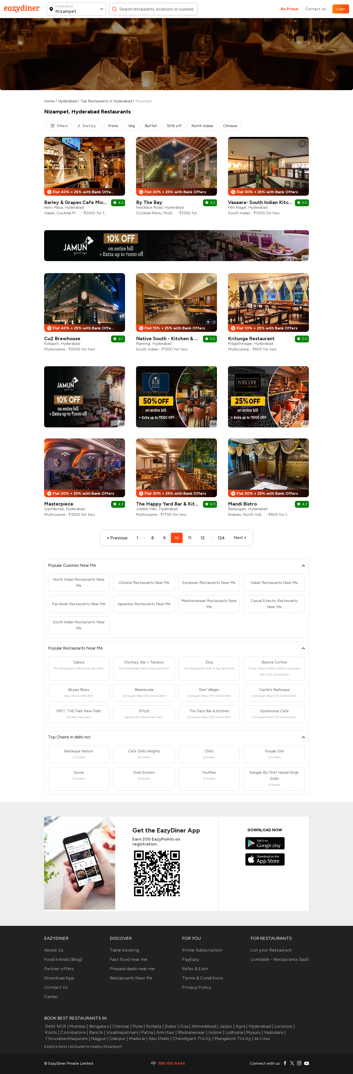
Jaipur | (226, 1026)
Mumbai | (78, 1026)
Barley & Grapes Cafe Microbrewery (86, 202)
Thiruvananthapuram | (67, 1038)
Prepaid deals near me (132, 968)
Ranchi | (96, 1032)
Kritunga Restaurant (251, 338)
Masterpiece (58, 504)
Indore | (215, 1032)
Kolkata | (154, 1026)
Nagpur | (99, 1038)
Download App (59, 978)
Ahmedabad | (204, 1026)
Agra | (241, 1026)
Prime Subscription (202, 950)
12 (203, 538)
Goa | (185, 1026)
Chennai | (121, 1026)
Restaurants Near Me (131, 978)
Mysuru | (254, 1032)
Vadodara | (274, 1032)
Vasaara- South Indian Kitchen (262, 202)
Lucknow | (284, 1026)
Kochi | (51, 1032)
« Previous (117, 538)
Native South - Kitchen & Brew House (179, 338)
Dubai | (171, 1026)
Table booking (124, 950)
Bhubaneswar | (192, 1032)
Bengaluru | (99, 1026)
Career (51, 996)
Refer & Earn (195, 968)
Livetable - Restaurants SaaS (280, 959)
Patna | (147, 1032)
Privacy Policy (196, 987)
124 (221, 538)
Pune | (138, 1026)
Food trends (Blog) (63, 959)
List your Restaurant (271, 950)
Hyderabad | (260, 1026)
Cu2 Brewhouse (62, 338)
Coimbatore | (73, 1032)
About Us (53, 950)
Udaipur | (118, 1038)
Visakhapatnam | (122, 1032)
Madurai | (138, 1038)
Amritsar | (166, 1032)
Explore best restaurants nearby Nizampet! (83, 1046)
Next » (240, 537)
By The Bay (149, 202)
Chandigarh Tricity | (193, 1038)
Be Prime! (290, 9)
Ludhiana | (234, 1032)
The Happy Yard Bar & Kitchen (171, 504)
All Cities (261, 1038)
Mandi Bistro (242, 504)
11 (189, 538)
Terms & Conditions (202, 978)
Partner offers (59, 968)
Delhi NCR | (56, 1026)
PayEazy (190, 959)
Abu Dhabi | (160, 1038)
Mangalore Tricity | (233, 1038)
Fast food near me (128, 959)
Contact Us (315, 9)
